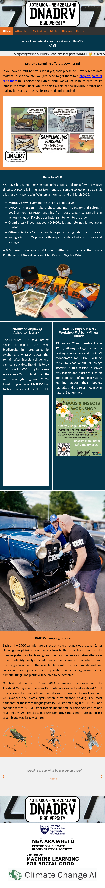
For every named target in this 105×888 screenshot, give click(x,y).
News (80, 31)
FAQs (53, 31)
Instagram (54, 217)
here (79, 392)
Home (6, 31)
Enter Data (21, 31)
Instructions (39, 31)
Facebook (37, 217)
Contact (66, 31)
